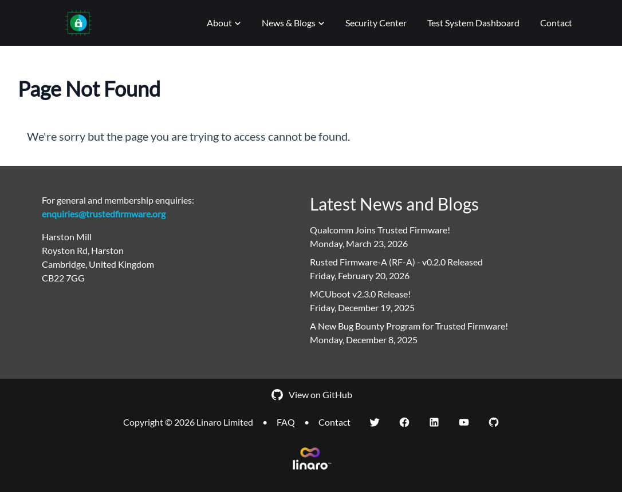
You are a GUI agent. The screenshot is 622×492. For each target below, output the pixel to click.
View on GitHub (311, 395)
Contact (556, 22)
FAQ (286, 421)
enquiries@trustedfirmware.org (104, 213)
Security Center (376, 22)
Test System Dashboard (473, 22)
